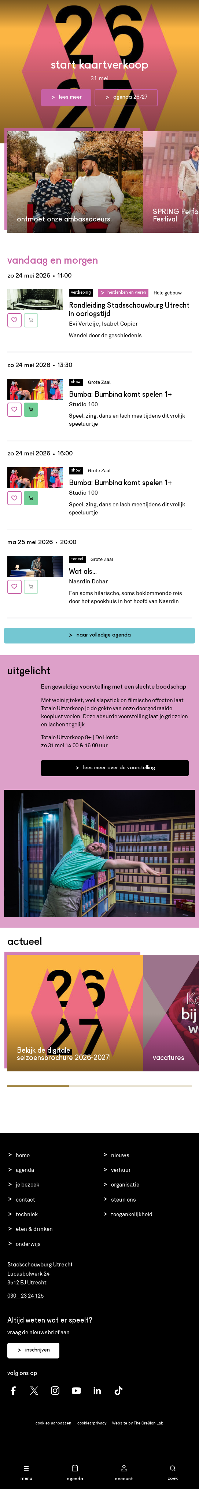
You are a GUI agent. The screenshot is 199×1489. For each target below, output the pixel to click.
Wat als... (83, 572)
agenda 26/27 (126, 97)
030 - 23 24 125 (25, 1295)
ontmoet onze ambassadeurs (63, 219)
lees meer (66, 97)
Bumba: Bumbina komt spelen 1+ (120, 395)
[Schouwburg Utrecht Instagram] (55, 1390)
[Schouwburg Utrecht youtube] (76, 1390)
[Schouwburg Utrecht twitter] (34, 1390)
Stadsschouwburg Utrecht (99, 12)
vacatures (168, 1058)
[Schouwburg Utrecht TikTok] (119, 1390)
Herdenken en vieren (126, 292)
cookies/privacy (91, 1423)
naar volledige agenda (99, 635)
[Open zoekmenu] (173, 1473)
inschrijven (33, 1350)
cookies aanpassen (53, 1423)
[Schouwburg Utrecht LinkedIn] (97, 1390)
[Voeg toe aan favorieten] (14, 320)
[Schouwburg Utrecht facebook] (13, 1390)
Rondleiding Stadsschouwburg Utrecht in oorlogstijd (129, 310)
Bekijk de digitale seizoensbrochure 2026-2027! (64, 1054)
